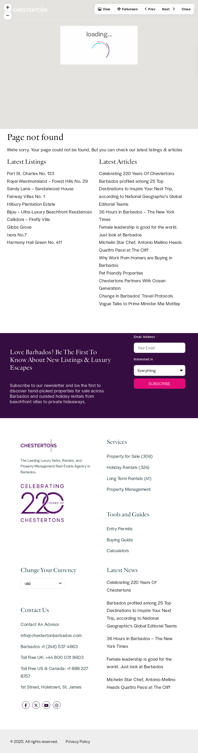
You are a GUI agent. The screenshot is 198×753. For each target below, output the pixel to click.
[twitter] (36, 705)
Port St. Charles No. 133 (30, 173)
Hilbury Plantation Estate (31, 204)
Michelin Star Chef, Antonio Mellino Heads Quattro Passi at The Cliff (141, 683)
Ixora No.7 (17, 234)
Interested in (144, 359)
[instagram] (57, 705)
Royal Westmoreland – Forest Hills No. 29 (47, 181)
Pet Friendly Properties (121, 273)
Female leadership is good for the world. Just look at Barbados (139, 663)
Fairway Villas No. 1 (26, 196)
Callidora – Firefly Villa (28, 219)
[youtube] (46, 705)
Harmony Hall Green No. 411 (34, 242)
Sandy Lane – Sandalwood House (40, 188)
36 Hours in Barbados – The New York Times (139, 642)
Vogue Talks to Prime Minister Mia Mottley (139, 303)
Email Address (145, 336)
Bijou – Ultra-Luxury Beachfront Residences (49, 212)
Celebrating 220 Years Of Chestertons (136, 173)
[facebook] (26, 705)
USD (28, 583)
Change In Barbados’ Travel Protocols (136, 296)
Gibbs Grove (19, 227)
